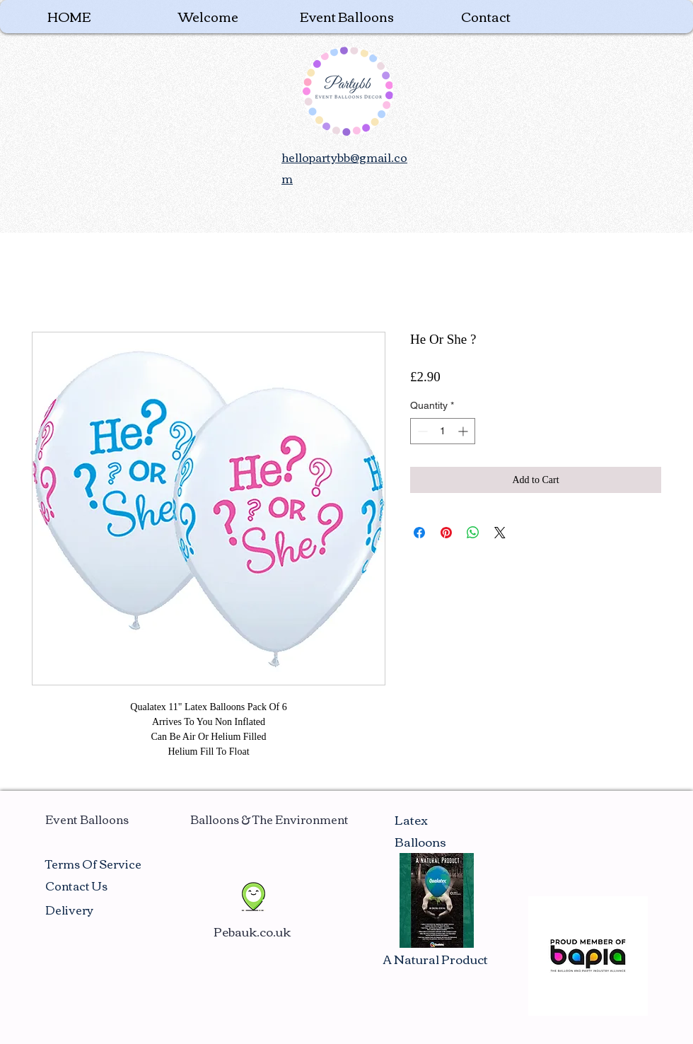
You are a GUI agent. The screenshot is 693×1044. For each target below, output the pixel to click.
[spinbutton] (442, 431)
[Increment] (464, 431)
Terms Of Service (93, 863)
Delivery (69, 909)
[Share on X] (499, 532)
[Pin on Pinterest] (446, 532)
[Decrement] (421, 431)
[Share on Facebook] (419, 532)
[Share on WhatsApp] (473, 532)
